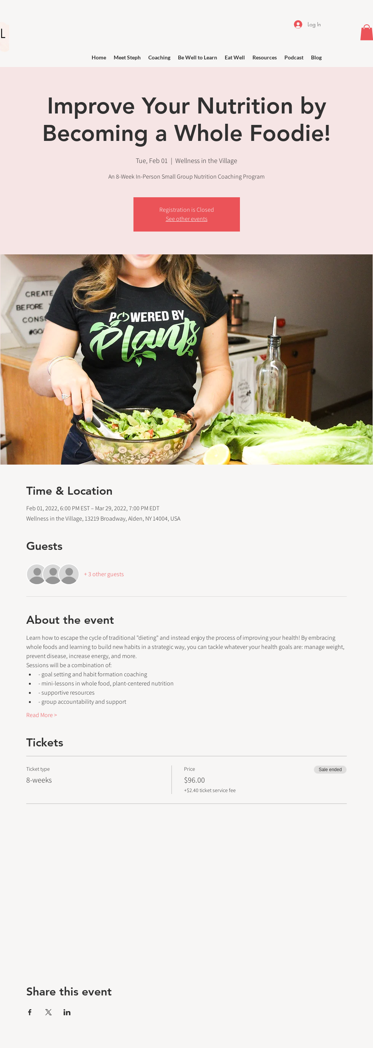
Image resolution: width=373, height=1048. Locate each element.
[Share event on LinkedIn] (67, 1012)
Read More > (41, 715)
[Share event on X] (48, 1012)
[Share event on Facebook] (29, 1012)
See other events (187, 219)
